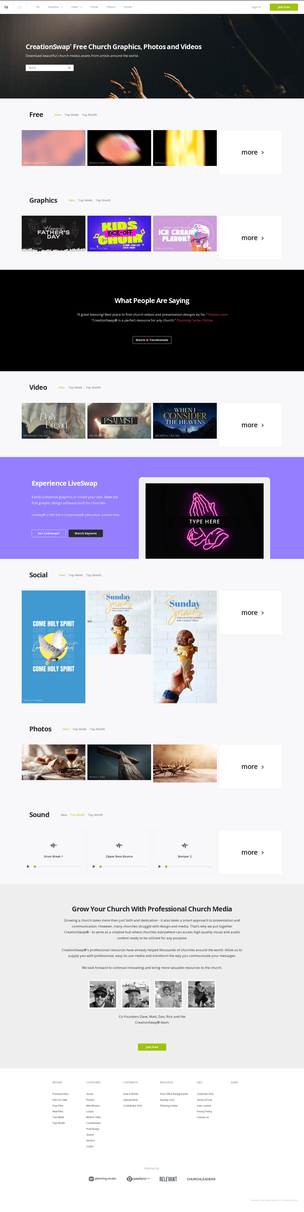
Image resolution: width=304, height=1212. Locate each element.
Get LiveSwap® (49, 533)
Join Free (284, 7)
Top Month (89, 115)
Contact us (203, 1117)
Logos (89, 1146)
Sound (128, 7)
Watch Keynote (86, 533)
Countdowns (93, 1123)
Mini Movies (93, 1105)
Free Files (58, 1105)
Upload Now (130, 1100)
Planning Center (169, 1105)
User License (204, 1105)
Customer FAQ (205, 1094)
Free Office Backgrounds (174, 1094)
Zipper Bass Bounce (119, 856)
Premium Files (60, 1094)
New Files (58, 1111)
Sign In (256, 7)
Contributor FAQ (132, 1105)
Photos (111, 7)
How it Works (130, 1094)
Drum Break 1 (53, 856)
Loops (90, 1111)
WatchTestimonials (152, 340)
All (37, 7)
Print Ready (92, 1129)
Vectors (90, 1140)
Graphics (55, 7)
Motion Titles (93, 1117)
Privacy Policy (204, 1111)
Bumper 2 (185, 856)
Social (94, 7)
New (58, 115)
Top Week (71, 115)
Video (76, 7)
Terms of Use (204, 1100)
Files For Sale (60, 1100)
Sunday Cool (167, 1100)
